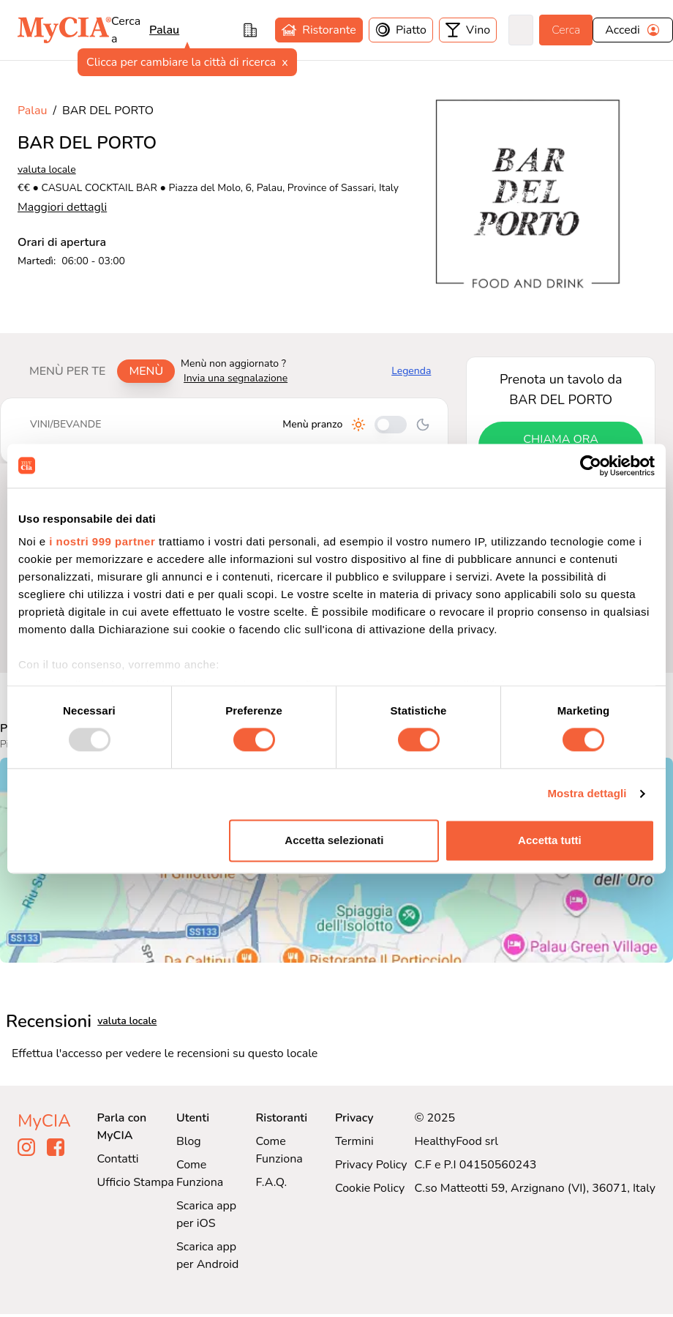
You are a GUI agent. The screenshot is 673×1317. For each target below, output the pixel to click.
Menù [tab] (146, 371)
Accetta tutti (550, 840)
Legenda (411, 371)
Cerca (566, 30)
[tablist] (96, 371)
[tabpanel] (224, 430)
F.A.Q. (271, 1182)
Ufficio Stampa (135, 1182)
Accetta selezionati (334, 840)
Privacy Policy (371, 1165)
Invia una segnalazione (235, 378)
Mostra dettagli (586, 794)
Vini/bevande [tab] (65, 424)
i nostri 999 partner (102, 541)
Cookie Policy (370, 1188)
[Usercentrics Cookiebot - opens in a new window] (591, 466)
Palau (164, 30)
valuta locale (47, 169)
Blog (188, 1141)
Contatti (118, 1159)
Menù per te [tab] (67, 371)
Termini (354, 1141)
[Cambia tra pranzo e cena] (391, 424)
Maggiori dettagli (62, 207)
